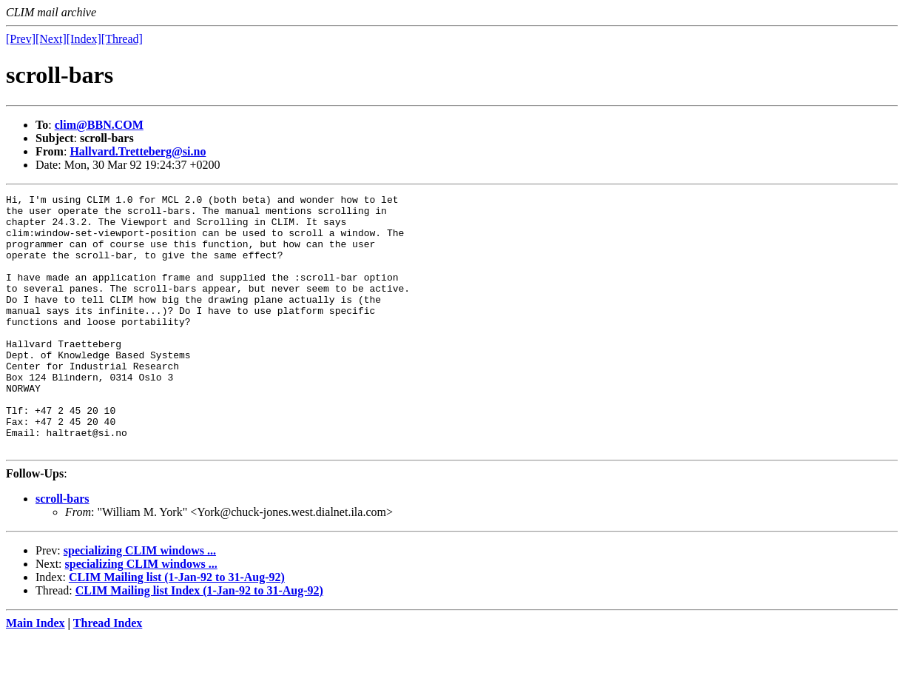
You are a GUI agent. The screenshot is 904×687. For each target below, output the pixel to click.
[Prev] (21, 39)
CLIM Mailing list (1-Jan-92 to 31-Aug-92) (177, 628)
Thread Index (108, 674)
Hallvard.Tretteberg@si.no (138, 151)
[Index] (84, 39)
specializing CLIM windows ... (140, 601)
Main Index (35, 674)
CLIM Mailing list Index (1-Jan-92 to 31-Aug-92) (199, 641)
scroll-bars (63, 549)
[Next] (51, 39)
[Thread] (122, 39)
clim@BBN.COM (99, 124)
